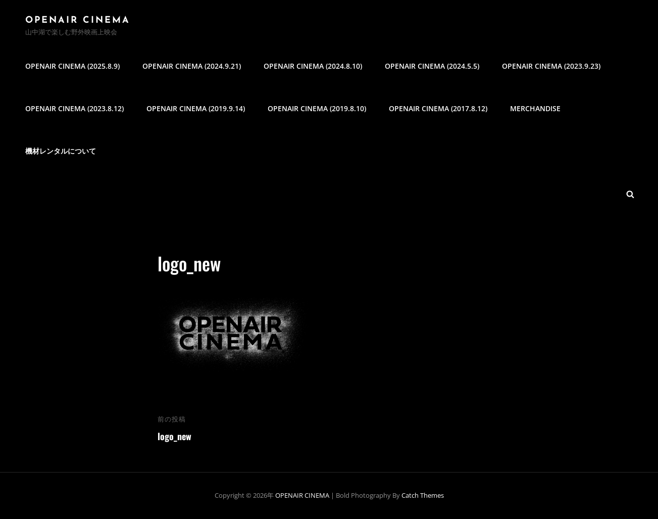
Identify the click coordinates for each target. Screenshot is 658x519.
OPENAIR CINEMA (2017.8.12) (438, 108)
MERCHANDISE (535, 108)
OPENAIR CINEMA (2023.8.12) (74, 108)
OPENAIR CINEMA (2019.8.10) (317, 108)
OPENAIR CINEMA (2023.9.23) (551, 66)
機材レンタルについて (60, 151)
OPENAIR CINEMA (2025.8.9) (72, 66)
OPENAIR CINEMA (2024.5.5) (432, 66)
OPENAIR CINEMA (77, 20)
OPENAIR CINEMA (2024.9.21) (191, 66)
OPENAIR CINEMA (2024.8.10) (313, 66)
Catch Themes (422, 495)
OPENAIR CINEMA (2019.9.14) (195, 108)
